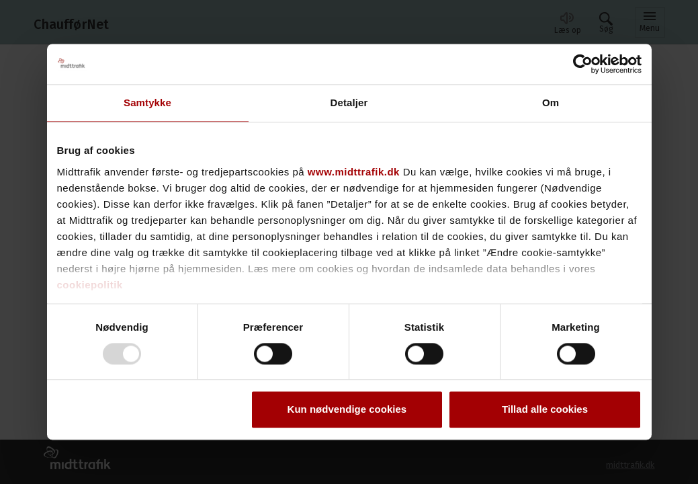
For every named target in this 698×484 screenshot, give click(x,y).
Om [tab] (550, 102)
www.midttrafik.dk (354, 171)
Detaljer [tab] (349, 102)
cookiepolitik (90, 284)
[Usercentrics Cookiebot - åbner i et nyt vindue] (583, 64)
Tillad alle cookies (545, 409)
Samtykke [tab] (147, 102)
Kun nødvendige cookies (347, 409)
